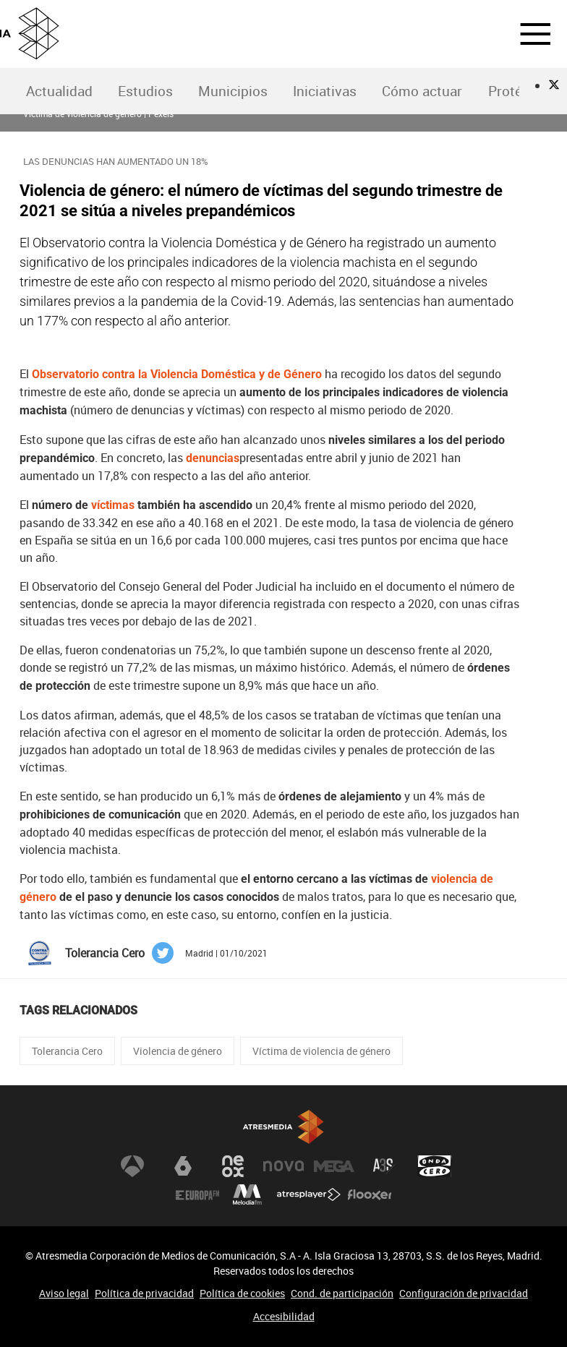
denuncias (212, 458)
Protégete (519, 91)
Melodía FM (247, 1195)
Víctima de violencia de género (321, 1051)
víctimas (113, 505)
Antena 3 (132, 1166)
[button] (526, 34)
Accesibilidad (284, 1316)
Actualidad (59, 91)
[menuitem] (59, 91)
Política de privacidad (144, 1293)
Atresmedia (283, 1127)
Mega (334, 1166)
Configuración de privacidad (463, 1293)
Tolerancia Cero (67, 1051)
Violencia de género (177, 1051)
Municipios (233, 91)
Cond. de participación (342, 1293)
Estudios (145, 91)
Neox (233, 1166)
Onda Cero (434, 1166)
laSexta (183, 1166)
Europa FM (197, 1195)
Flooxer (369, 1195)
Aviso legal (64, 1293)
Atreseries (384, 1166)
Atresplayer (308, 1195)
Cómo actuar (422, 91)
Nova (283, 1166)
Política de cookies (242, 1293)
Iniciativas (325, 91)
